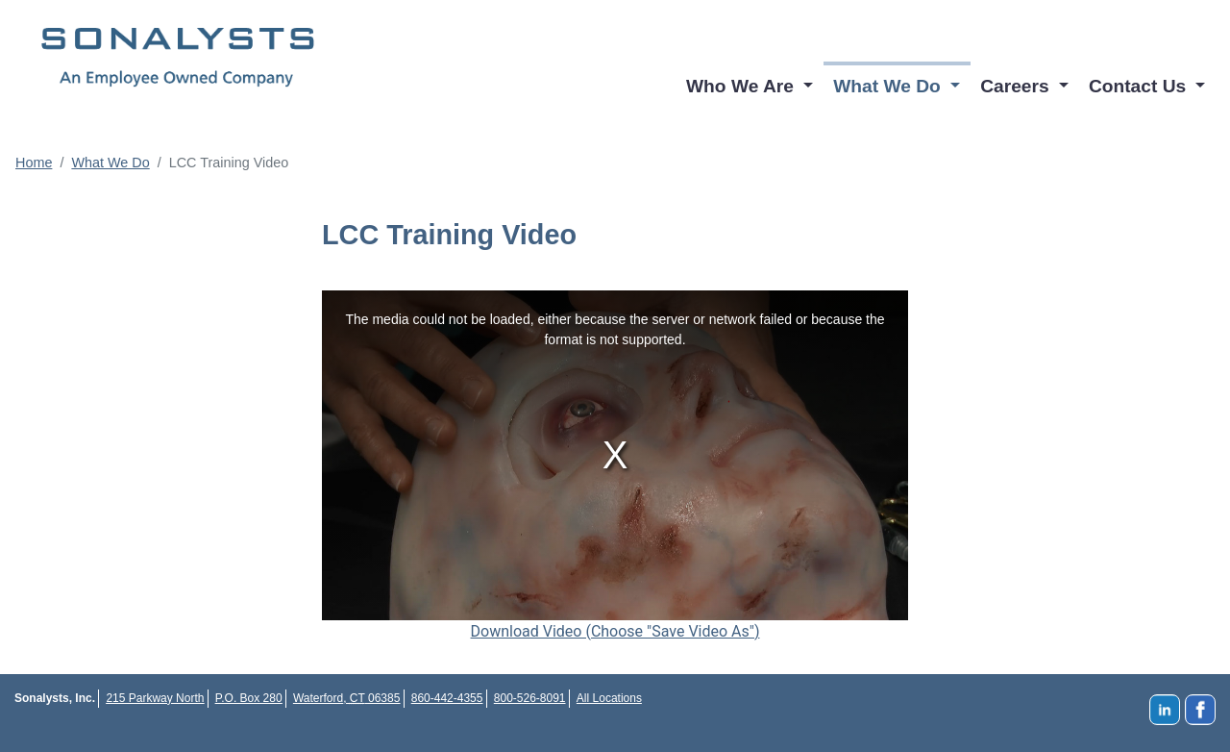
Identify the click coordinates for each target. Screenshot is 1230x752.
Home (33, 162)
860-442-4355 (447, 698)
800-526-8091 (530, 698)
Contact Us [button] (1140, 86)
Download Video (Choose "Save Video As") (615, 631)
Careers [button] (1017, 86)
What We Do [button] (889, 86)
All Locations (609, 698)
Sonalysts (178, 58)
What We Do (110, 162)
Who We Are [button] (742, 86)
